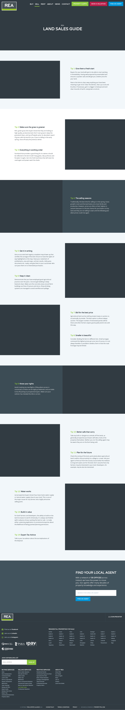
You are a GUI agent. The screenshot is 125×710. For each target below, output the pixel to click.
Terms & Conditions (63, 707)
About (50, 4)
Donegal (92, 632)
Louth (50, 643)
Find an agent (116, 4)
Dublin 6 (82, 634)
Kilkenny (71, 640)
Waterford (61, 645)
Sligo (112, 643)
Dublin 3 (51, 634)
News (57, 4)
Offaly (91, 643)
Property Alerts (80, 4)
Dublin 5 (71, 634)
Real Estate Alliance (33, 707)
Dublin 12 (82, 636)
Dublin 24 (103, 638)
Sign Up (32, 662)
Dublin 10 (61, 636)
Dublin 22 (92, 638)
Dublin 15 (113, 636)
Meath (71, 643)
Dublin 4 (61, 634)
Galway (113, 638)
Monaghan (82, 643)
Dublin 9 (51, 636)
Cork (81, 632)
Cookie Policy (50, 707)
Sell (37, 4)
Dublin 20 (82, 638)
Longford (113, 640)
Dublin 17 (61, 638)
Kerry (50, 640)
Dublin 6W (92, 634)
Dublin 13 (92, 636)
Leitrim (92, 640)
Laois (81, 640)
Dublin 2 (113, 632)
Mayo (60, 643)
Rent (43, 4)
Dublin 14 (103, 636)
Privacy (75, 707)
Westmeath (72, 645)
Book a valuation (98, 4)
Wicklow (92, 645)
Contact (66, 4)
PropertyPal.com (100, 707)
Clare (70, 632)
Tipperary (51, 645)
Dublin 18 (71, 638)
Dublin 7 (103, 634)
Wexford (82, 645)
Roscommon (104, 643)
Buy (31, 4)
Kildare (61, 640)
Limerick (103, 640)
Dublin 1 (103, 632)
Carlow (50, 632)
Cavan (60, 632)
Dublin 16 (51, 638)
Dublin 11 (71, 636)
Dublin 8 (113, 634)
